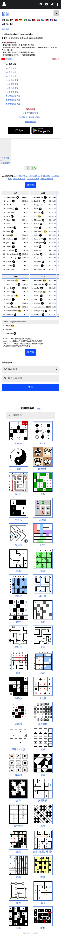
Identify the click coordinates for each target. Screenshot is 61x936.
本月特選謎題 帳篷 (13, 104)
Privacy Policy (30, 122)
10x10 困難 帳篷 (12, 84)
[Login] (4, 4)
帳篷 (6, 14)
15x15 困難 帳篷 (12, 92)
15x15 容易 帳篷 (12, 88)
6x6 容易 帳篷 (11, 64)
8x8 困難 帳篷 (11, 76)
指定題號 (34, 113)
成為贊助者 (30, 109)
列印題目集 (23, 117)
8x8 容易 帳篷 (11, 72)
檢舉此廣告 (5, 163)
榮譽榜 (31, 117)
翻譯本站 (5, 29)
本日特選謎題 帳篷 (13, 96)
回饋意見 (26, 113)
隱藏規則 (55, 59)
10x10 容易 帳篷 (12, 80)
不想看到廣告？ (4, 159)
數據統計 (38, 117)
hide (39, 408)
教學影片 (9, 59)
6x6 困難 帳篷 (11, 68)
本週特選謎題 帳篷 (13, 100)
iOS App (19, 130)
